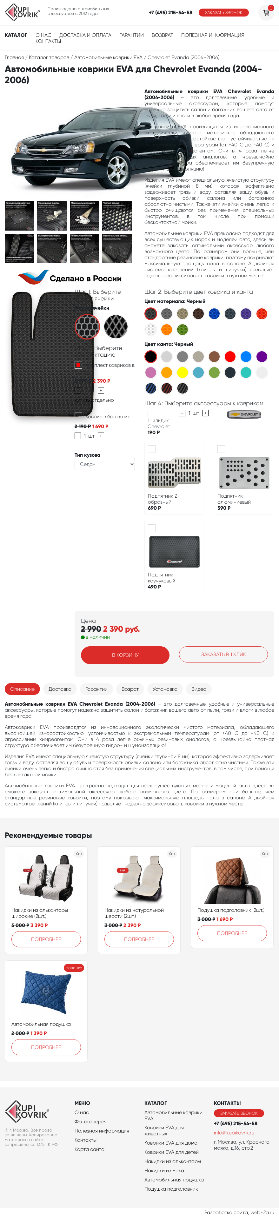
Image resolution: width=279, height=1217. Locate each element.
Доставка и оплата (85, 35)
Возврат (162, 35)
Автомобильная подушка (41, 1024)
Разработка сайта (226, 1212)
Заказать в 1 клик (223, 654)
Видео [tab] (198, 689)
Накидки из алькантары (172, 1161)
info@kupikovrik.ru (234, 1133)
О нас (43, 35)
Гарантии (131, 35)
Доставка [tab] (60, 689)
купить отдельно (94, 400)
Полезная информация (212, 35)
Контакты (48, 41)
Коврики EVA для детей (171, 1152)
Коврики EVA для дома (170, 1143)
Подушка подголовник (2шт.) (230, 910)
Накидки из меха (164, 1170)
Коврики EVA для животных (164, 1131)
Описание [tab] (22, 689)
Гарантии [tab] (96, 689)
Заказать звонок (223, 12)
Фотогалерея (91, 1122)
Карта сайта (89, 1149)
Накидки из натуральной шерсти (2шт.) (134, 913)
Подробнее (46, 939)
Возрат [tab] (130, 689)
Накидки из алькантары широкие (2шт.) (39, 913)
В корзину (125, 655)
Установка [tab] (165, 689)
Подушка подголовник (171, 1189)
